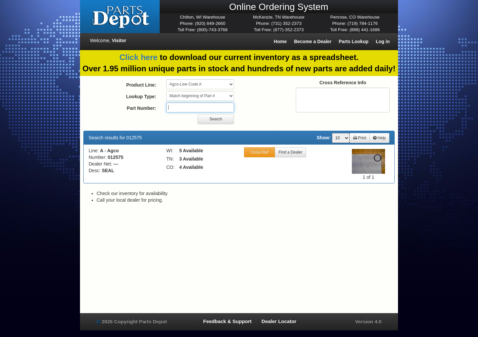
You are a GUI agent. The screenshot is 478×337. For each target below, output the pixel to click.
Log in (383, 41)
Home (280, 41)
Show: (324, 137)
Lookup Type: (141, 96)
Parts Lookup (353, 41)
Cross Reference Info (342, 82)
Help (379, 138)
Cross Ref (259, 152)
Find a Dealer (290, 152)
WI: (169, 150)
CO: (170, 167)
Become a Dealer (313, 41)
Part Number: (141, 108)
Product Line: (141, 85)
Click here (139, 57)
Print (359, 138)
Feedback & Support (227, 321)
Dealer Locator (279, 321)
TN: (170, 159)
